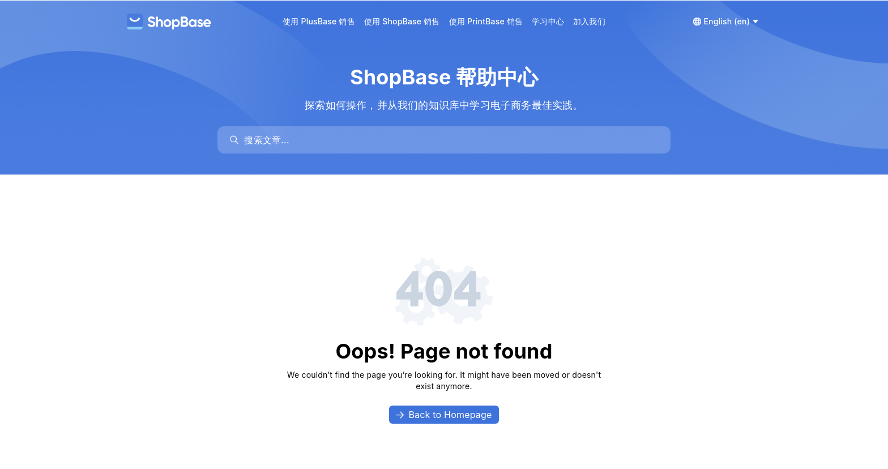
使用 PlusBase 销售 (319, 21)
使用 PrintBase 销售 (486, 21)
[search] (449, 140)
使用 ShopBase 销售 (402, 21)
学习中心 (548, 21)
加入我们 (589, 21)
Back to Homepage (444, 414)
